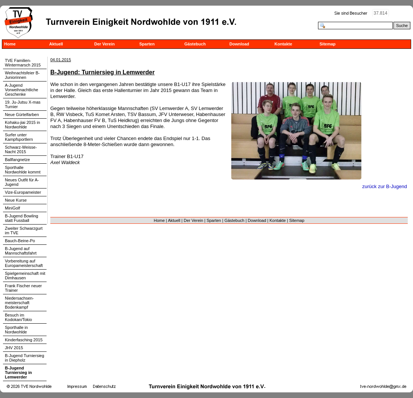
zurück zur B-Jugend (384, 186)
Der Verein (104, 44)
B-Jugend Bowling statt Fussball (21, 218)
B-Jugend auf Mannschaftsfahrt (20, 250)
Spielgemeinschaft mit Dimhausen (25, 275)
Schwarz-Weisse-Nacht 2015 (21, 149)
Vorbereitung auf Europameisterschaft (24, 263)
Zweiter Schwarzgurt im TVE (23, 230)
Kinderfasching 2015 (23, 340)
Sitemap (328, 44)
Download (239, 44)
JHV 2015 (14, 347)
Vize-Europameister (23, 192)
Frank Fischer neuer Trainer (23, 287)
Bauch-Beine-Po (20, 240)
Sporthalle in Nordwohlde (16, 329)
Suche (402, 25)
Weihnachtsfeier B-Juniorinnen (22, 75)
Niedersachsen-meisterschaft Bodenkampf (19, 302)
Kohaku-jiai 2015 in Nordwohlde (22, 124)
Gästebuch (195, 44)
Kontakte (283, 44)
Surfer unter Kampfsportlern (19, 137)
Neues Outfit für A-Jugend (22, 182)
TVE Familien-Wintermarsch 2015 (23, 62)
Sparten (147, 44)
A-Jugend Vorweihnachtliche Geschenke (21, 89)
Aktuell (56, 44)
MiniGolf (12, 208)
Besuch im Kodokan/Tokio (18, 317)
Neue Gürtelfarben (22, 114)
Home (10, 44)
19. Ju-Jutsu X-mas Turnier (23, 104)
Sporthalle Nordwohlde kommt (23, 169)
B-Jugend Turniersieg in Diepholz (24, 357)
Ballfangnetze (17, 159)
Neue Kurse (16, 200)
